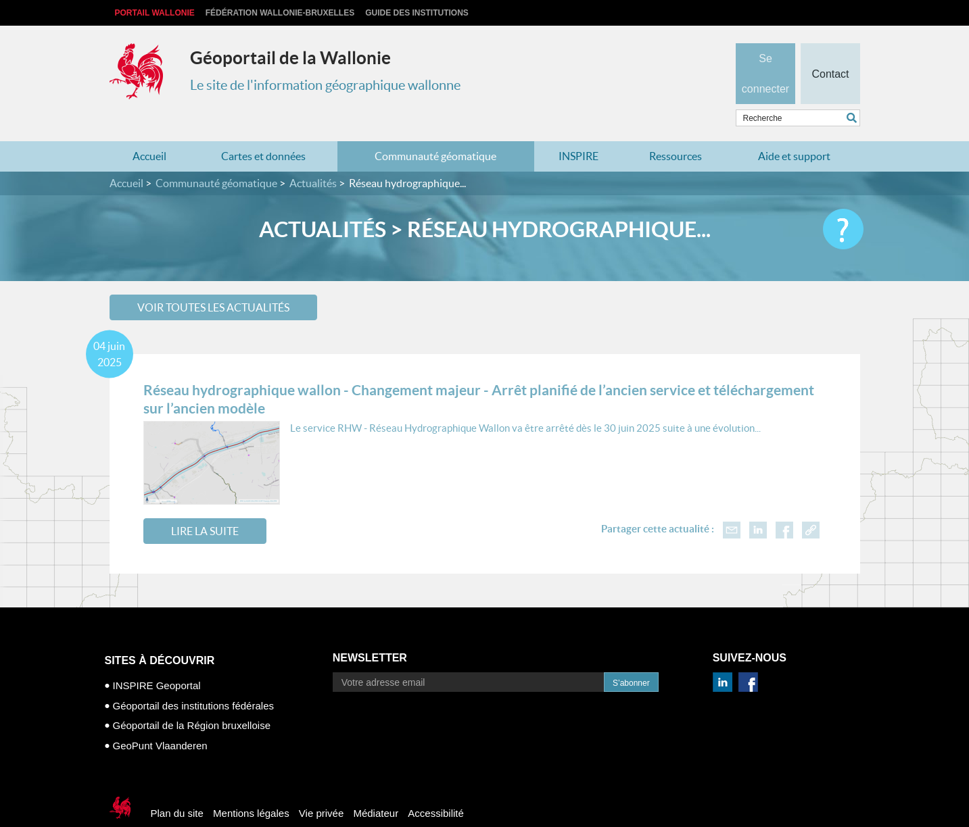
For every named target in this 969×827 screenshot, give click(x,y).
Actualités (313, 157)
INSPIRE (578, 130)
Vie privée (321, 787)
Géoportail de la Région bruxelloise (191, 699)
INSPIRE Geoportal (157, 659)
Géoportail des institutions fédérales (193, 678)
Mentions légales (251, 787)
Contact (830, 51)
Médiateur (375, 787)
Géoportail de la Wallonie (290, 58)
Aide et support (794, 130)
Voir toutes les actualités (213, 280)
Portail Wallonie (155, 13)
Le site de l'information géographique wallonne (325, 85)
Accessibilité (436, 787)
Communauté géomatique (435, 130)
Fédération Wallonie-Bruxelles (280, 13)
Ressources (675, 130)
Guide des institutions (417, 13)
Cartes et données (263, 130)
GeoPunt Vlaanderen (160, 718)
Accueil (149, 130)
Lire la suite (205, 505)
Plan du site (177, 787)
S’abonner (631, 656)
